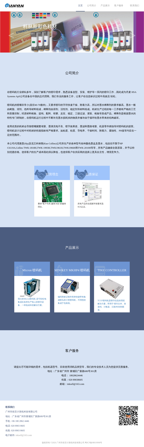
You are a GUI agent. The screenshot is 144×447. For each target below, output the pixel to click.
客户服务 (118, 5)
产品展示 (105, 5)
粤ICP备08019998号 (93, 443)
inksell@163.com (24, 435)
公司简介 (91, 5)
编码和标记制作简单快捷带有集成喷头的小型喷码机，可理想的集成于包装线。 (72, 300)
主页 (80, 5)
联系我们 (133, 5)
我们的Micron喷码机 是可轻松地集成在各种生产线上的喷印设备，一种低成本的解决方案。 (32, 302)
